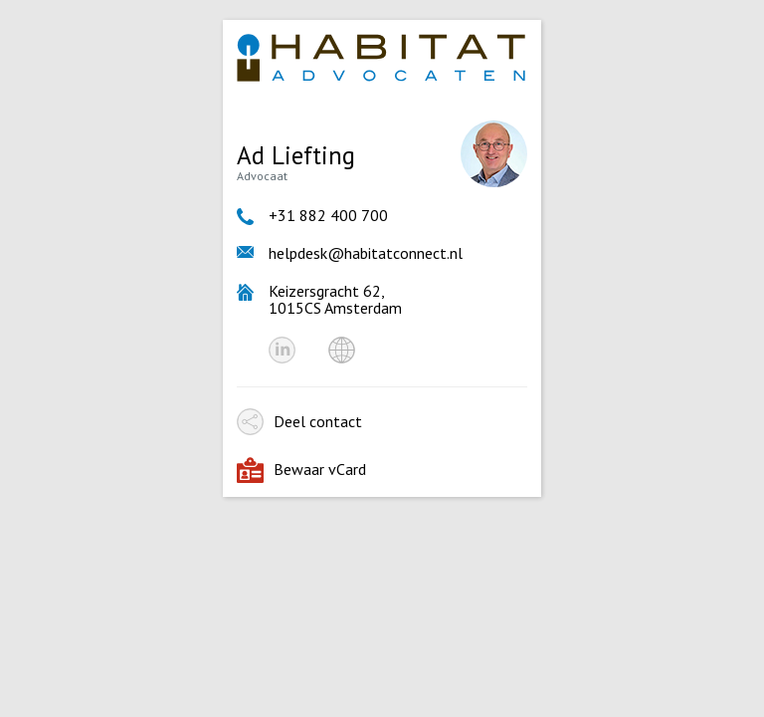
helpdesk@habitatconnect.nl (366, 253)
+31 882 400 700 (328, 215)
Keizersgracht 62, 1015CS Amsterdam (335, 299)
